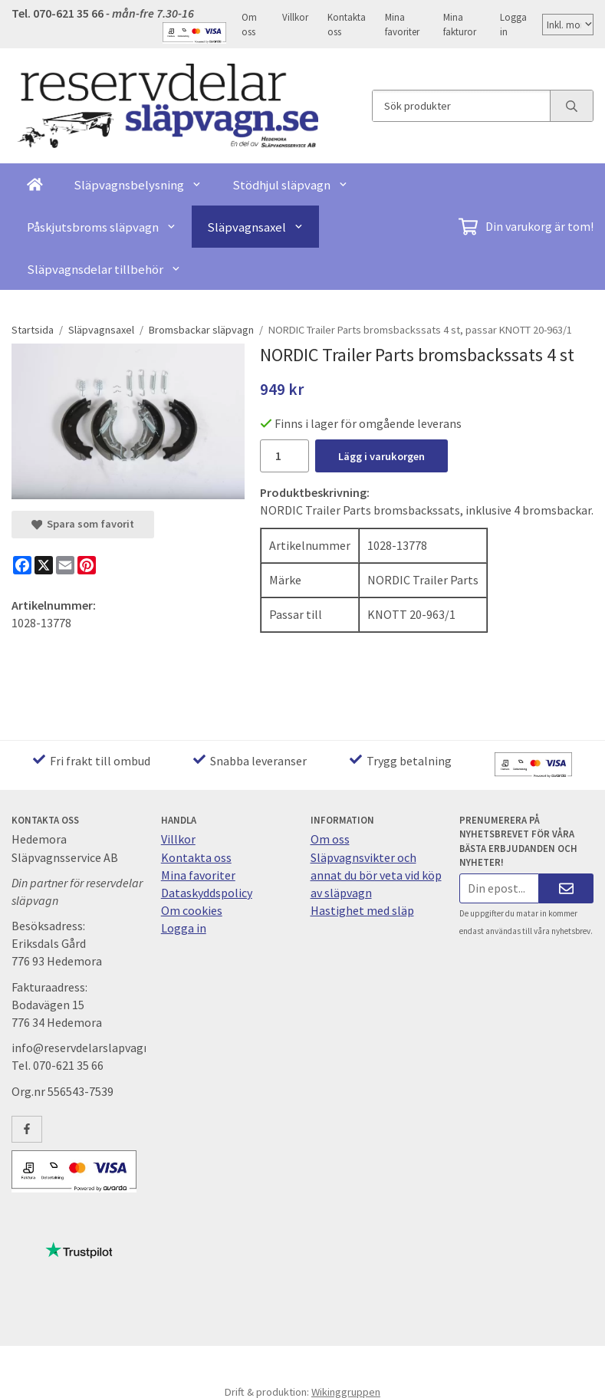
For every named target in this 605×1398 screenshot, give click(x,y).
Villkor (295, 17)
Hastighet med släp (362, 910)
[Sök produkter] (461, 105)
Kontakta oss (346, 24)
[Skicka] (566, 888)
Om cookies (191, 910)
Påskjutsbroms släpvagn (101, 227)
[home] (35, 184)
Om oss (249, 24)
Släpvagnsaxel (255, 227)
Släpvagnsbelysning (138, 184)
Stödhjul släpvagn (290, 184)
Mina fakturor (459, 24)
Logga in (513, 24)
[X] (43, 565)
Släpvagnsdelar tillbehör (104, 269)
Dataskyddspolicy (206, 892)
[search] (571, 105)
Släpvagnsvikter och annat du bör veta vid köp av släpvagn (376, 875)
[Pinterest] (86, 565)
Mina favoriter (402, 24)
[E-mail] (65, 565)
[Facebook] (22, 565)
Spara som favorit (82, 524)
